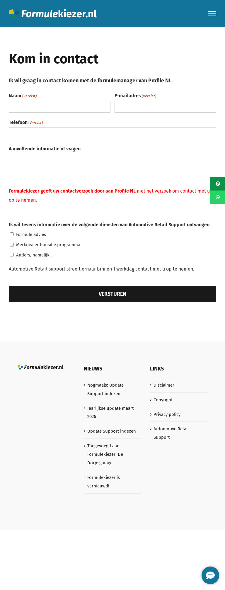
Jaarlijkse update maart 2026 (110, 412)
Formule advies (31, 234)
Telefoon (26, 122)
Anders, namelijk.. (34, 255)
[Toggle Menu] (212, 13)
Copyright (163, 399)
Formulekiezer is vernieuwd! (103, 482)
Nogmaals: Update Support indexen (105, 389)
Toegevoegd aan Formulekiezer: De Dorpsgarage (105, 454)
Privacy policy (167, 414)
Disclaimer (164, 385)
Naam (23, 96)
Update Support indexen (111, 431)
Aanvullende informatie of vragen (45, 149)
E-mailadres (135, 96)
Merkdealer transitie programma (48, 244)
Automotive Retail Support (171, 433)
